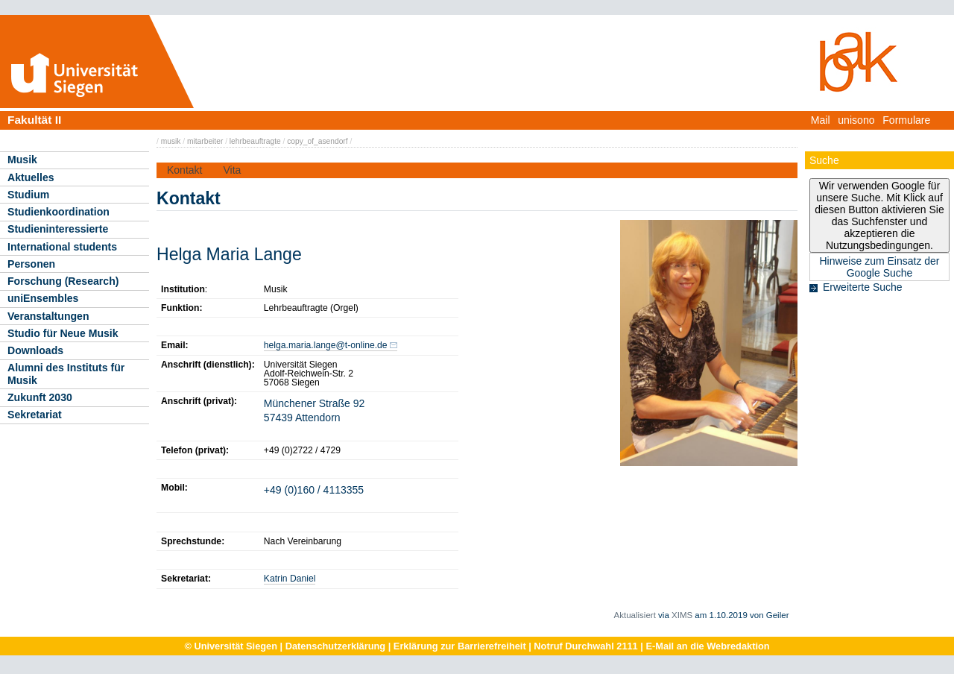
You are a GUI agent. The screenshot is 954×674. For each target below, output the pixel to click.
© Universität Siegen (230, 646)
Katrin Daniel (290, 578)
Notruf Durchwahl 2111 (585, 646)
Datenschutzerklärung (335, 646)
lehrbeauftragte (255, 141)
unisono (856, 120)
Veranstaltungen (48, 316)
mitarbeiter (205, 141)
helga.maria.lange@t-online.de (326, 345)
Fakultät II (34, 119)
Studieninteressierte (57, 229)
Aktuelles (30, 177)
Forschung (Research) (63, 281)
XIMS (682, 615)
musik (171, 141)
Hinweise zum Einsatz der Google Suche (879, 267)
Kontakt (184, 170)
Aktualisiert (635, 615)
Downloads (35, 350)
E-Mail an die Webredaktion (707, 646)
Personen (31, 264)
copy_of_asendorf (317, 141)
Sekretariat (34, 415)
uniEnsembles (42, 298)
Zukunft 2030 (39, 397)
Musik (22, 160)
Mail (820, 120)
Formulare (906, 120)
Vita (232, 170)
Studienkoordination (58, 212)
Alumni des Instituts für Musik (65, 374)
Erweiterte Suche (863, 287)
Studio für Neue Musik (63, 333)
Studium (28, 195)
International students (62, 247)
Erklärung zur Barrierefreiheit (460, 646)
